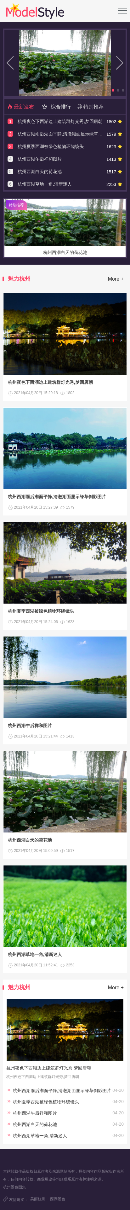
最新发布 (21, 106)
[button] (113, 90)
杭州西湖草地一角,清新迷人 (45, 184)
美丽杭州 (37, 1199)
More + (116, 279)
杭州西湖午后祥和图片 (40, 158)
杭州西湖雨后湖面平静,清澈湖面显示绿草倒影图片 (67, 133)
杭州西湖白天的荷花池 (40, 171)
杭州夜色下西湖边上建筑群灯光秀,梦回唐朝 (60, 121)
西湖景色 (57, 1199)
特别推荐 (90, 106)
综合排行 (55, 106)
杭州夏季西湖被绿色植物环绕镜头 (51, 146)
